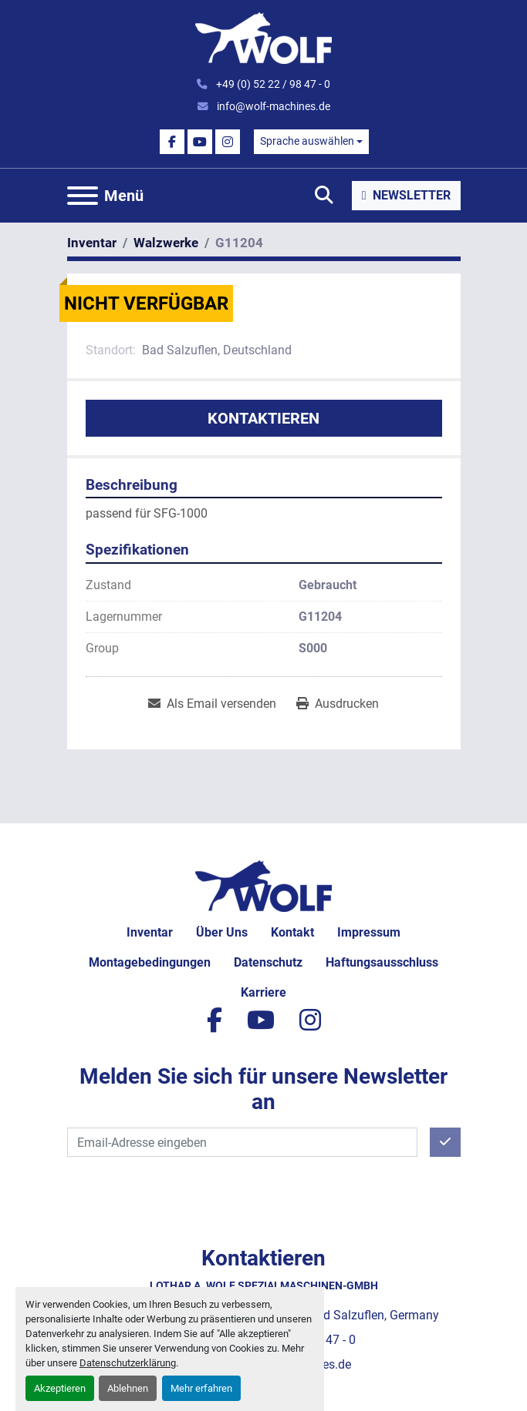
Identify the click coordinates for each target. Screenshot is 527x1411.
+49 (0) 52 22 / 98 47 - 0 (272, 84)
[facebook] (172, 141)
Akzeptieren (60, 1388)
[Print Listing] (337, 704)
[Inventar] (92, 242)
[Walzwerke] (165, 242)
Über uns (222, 932)
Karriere (263, 992)
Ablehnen (127, 1388)
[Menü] (82, 195)
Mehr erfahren (201, 1388)
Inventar (150, 932)
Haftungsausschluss (382, 962)
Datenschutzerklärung (127, 1363)
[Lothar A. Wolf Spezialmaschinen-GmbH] (263, 885)
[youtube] (199, 141)
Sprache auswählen (307, 141)
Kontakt (292, 932)
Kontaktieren (263, 418)
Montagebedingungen (150, 962)
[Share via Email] (212, 704)
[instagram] (227, 141)
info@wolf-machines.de (272, 106)
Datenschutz (268, 962)
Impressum (368, 932)
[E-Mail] (242, 1142)
